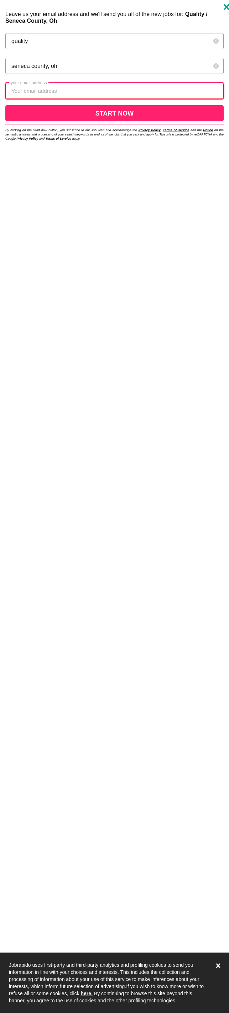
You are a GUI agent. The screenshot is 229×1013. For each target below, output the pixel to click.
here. (87, 993)
